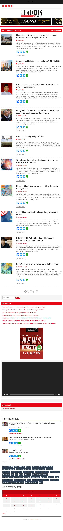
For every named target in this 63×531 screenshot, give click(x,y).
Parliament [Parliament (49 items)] (44, 483)
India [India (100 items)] (23, 480)
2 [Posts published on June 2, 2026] (14, 504)
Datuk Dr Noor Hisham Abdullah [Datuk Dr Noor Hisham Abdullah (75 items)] (46, 472)
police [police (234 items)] (57, 483)
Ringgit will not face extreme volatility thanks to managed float (38, 190)
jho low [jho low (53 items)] (32, 480)
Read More (20, 55)
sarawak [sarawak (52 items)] (35, 485)
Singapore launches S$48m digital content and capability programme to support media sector (26, 324)
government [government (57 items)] (26, 478)
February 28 (20, 464)
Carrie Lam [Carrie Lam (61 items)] (10, 472)
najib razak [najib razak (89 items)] (18, 483)
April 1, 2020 (20, 92)
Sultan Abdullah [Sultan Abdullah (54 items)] (6, 488)
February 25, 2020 (21, 220)
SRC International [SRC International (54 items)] (55, 485)
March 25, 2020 (21, 118)
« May (3, 518)
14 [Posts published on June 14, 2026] (56, 507)
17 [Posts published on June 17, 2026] (23, 510)
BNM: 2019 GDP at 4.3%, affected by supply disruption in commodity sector (37, 242)
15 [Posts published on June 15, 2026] (6, 510)
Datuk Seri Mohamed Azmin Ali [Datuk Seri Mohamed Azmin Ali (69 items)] (23, 475)
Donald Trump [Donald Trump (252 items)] (6, 478)
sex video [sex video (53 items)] (41, 485)
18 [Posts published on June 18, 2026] (31, 510)
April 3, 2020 (20, 66)
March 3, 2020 (20, 142)
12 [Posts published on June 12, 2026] (39, 507)
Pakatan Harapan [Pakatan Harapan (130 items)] (36, 483)
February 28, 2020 (21, 168)
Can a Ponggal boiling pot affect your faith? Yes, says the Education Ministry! (32, 430)
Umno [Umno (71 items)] (41, 488)
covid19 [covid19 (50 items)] (35, 472)
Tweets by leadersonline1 (9, 415)
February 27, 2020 (21, 194)
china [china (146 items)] (16, 472)
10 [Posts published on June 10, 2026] (23, 507)
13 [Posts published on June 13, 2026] (48, 507)
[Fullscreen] (61, 401)
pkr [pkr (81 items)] (53, 483)
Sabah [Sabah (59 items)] (29, 485)
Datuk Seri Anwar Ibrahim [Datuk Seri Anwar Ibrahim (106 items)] (9, 475)
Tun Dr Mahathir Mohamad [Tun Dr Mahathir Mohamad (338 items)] (32, 488)
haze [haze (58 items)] (33, 478)
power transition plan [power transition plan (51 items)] (8, 485)
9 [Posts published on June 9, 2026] (14, 507)
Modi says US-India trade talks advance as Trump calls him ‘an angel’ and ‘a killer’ (23, 316)
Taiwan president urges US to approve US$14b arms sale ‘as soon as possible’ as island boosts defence (28, 329)
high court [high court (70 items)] (47, 478)
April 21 (19, 452)
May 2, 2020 (20, 40)
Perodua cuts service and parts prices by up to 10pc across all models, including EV (23, 313)
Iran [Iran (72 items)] (28, 480)
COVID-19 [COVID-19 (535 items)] (29, 472)
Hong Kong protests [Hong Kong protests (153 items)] (7, 480)
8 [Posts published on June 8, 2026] (6, 507)
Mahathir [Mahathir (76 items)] (51, 480)
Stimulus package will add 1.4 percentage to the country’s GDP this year (38, 164)
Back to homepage (56, 30)
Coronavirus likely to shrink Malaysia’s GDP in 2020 (38, 62)
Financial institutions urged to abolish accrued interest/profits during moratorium (38, 36)
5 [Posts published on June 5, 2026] (39, 504)
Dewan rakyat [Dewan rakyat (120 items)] (50, 475)
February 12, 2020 (21, 246)
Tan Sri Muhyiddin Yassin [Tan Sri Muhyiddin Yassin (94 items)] (17, 488)
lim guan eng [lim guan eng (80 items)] (39, 480)
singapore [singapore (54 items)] (47, 485)
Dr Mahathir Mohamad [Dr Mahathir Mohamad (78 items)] (17, 478)
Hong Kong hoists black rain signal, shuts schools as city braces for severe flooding (23, 327)
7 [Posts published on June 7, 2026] (56, 504)
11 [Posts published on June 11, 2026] (31, 507)
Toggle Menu (31, 2)
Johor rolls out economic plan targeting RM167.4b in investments (19, 318)
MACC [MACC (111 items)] (45, 480)
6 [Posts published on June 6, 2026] (48, 504)
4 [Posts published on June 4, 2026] (31, 504)
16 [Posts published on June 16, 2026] (14, 510)
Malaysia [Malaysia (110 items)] (57, 480)
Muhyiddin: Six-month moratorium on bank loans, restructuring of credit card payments (38, 114)
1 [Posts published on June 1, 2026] (6, 504)
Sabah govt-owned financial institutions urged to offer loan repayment (39, 88)
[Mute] (59, 401)
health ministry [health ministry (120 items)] (39, 478)
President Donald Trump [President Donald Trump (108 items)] (20, 485)
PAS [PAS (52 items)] (50, 483)
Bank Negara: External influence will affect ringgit (37, 268)
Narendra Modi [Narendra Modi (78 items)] (26, 483)
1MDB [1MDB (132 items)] (4, 472)
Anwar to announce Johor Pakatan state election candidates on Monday (20, 321)
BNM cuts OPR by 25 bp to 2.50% (32, 139)
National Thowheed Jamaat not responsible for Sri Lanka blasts (30, 443)
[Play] (4, 401)
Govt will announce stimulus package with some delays (37, 216)
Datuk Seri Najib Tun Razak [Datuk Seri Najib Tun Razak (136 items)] (39, 475)
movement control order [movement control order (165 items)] (8, 483)
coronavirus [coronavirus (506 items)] (22, 472)
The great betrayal (15, 456)
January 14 (20, 439)
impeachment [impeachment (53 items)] (17, 480)
